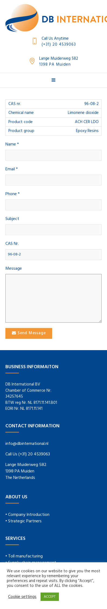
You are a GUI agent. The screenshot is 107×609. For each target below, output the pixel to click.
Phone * (12, 194)
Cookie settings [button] (22, 597)
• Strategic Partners (23, 521)
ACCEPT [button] (50, 597)
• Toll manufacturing (24, 556)
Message (13, 268)
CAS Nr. (12, 244)
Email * (11, 169)
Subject (12, 219)
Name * (12, 144)
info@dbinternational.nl (26, 443)
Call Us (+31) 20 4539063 (27, 454)
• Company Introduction (27, 514)
